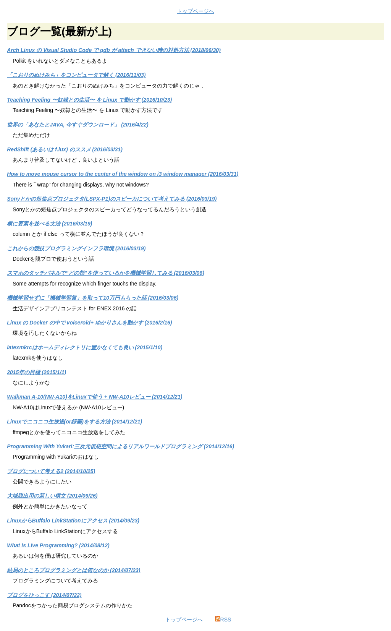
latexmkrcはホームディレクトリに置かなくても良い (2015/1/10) (84, 347)
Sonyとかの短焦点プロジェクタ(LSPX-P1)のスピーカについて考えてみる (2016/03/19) (112, 199)
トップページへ (195, 11)
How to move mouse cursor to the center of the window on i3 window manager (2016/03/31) (122, 174)
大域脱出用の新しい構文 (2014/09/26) (52, 496)
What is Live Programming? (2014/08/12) (58, 545)
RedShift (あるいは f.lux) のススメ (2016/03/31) (65, 149)
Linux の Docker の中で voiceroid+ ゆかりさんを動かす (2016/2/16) (89, 323)
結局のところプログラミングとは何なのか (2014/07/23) (73, 570)
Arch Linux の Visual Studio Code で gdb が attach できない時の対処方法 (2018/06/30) (114, 50)
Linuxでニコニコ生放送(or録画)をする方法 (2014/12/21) (74, 422)
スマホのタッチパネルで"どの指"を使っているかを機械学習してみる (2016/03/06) (105, 273)
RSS (223, 619)
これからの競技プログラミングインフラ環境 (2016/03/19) (76, 248)
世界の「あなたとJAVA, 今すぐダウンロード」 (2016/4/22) (78, 125)
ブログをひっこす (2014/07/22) (44, 595)
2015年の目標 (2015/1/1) (36, 372)
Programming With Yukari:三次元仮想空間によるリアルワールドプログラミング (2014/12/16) (120, 446)
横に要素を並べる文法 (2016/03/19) (49, 224)
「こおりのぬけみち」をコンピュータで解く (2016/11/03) (76, 75)
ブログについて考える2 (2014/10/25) (51, 471)
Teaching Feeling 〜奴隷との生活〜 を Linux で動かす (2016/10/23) (89, 100)
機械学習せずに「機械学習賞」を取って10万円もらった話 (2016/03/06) (92, 298)
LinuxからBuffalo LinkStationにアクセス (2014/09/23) (73, 520)
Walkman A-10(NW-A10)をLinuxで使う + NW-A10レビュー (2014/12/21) (94, 397)
